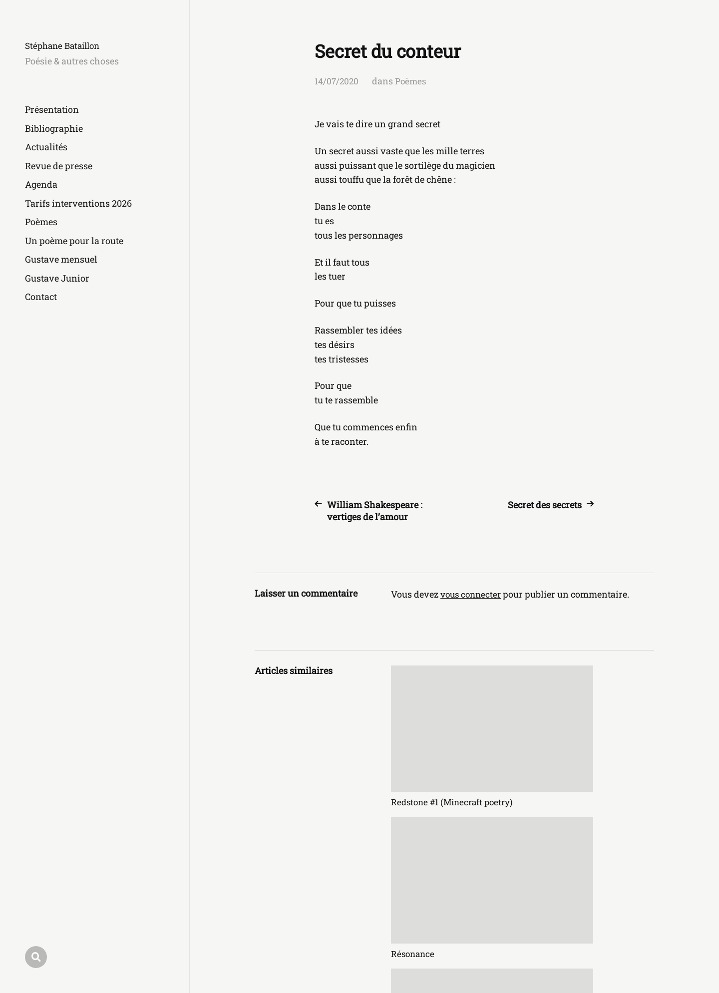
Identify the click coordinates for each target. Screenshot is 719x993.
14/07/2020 (337, 81)
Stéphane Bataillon (65, 45)
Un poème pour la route (74, 241)
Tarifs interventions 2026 (78, 203)
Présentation (52, 109)
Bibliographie (54, 128)
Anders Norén (627, 949)
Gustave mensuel (61, 259)
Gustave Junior (57, 278)
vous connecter (472, 594)
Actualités (46, 147)
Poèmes (41, 222)
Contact (41, 297)
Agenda (41, 184)
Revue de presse (58, 166)
